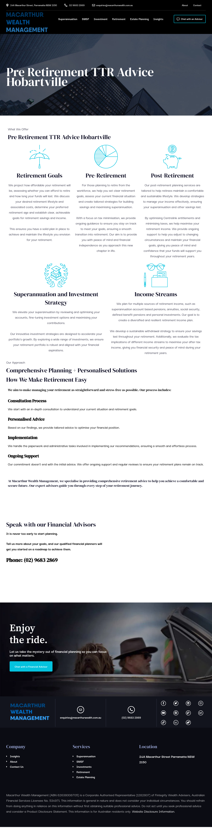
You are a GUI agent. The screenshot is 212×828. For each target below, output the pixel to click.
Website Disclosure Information (153, 812)
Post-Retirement (172, 175)
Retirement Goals (39, 175)
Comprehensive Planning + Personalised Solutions (71, 370)
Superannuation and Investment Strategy (56, 298)
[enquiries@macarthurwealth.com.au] (80, 710)
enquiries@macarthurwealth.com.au (114, 5)
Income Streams (156, 294)
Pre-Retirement (106, 175)
